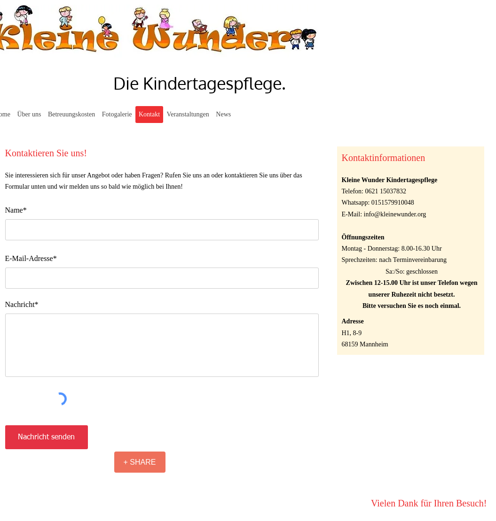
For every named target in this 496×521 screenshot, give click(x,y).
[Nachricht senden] (46, 437)
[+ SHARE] (139, 462)
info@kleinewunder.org (395, 214)
